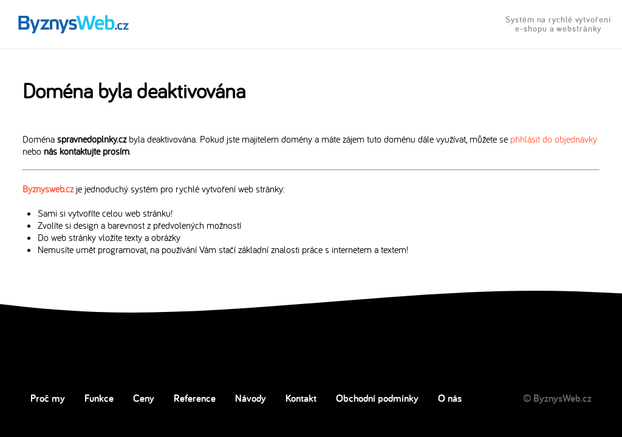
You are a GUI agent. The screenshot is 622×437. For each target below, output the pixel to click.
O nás (450, 398)
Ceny (143, 398)
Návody (250, 398)
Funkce (99, 398)
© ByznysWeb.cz (557, 398)
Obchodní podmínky (377, 398)
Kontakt (300, 398)
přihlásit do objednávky (553, 139)
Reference (195, 398)
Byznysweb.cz (47, 189)
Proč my (47, 398)
